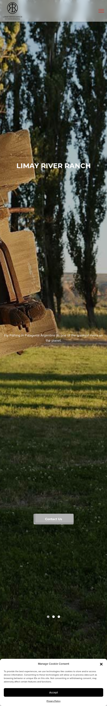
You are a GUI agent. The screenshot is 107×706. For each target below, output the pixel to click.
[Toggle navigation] (101, 11)
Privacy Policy (53, 701)
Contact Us (53, 519)
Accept (53, 692)
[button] (101, 664)
